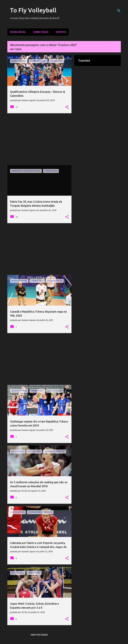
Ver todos (16, 49)
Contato (61, 32)
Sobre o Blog (40, 32)
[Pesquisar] (119, 11)
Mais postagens (39, 635)
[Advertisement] (39, 139)
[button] (67, 107)
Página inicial (18, 32)
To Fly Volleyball (33, 10)
